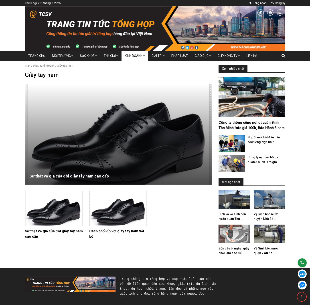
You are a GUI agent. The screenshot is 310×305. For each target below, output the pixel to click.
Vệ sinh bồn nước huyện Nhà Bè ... (266, 216)
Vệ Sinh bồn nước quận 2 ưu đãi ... (266, 251)
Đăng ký (278, 3)
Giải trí (158, 56)
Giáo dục (203, 56)
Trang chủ (36, 56)
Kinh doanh (135, 56)
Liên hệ (252, 56)
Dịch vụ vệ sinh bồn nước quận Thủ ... (232, 216)
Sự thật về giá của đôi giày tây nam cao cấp (69, 176)
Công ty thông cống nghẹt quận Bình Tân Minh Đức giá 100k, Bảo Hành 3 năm (252, 125)
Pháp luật (179, 56)
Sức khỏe (88, 56)
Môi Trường (62, 56)
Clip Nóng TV (229, 56)
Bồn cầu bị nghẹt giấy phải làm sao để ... (234, 251)
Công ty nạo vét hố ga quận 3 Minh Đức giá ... (263, 159)
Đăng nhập (258, 3)
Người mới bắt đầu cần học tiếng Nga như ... (263, 140)
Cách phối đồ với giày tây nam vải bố (116, 234)
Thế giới (111, 56)
